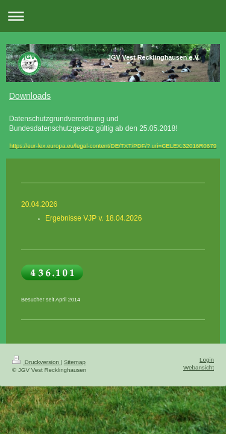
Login (206, 359)
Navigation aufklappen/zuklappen (113, 16)
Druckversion (36, 362)
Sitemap (75, 362)
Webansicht (198, 367)
